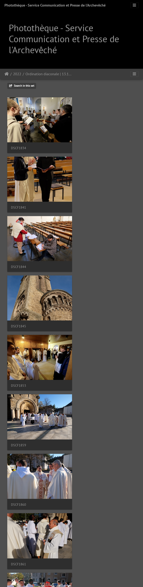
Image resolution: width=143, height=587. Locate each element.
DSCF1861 (85, 317)
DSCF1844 (18, 203)
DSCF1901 (18, 546)
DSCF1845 (85, 203)
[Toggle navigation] (134, 5)
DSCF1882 (85, 431)
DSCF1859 (85, 260)
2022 (17, 74)
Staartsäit (6, 74)
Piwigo (81, 579)
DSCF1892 (85, 489)
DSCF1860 (18, 317)
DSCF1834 (18, 146)
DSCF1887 (18, 489)
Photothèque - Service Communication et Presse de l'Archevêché (55, 5)
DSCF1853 (18, 260)
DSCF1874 (85, 374)
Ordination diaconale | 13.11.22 (49, 74)
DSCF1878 (18, 431)
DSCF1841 (85, 146)
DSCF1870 (18, 374)
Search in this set (21, 85)
